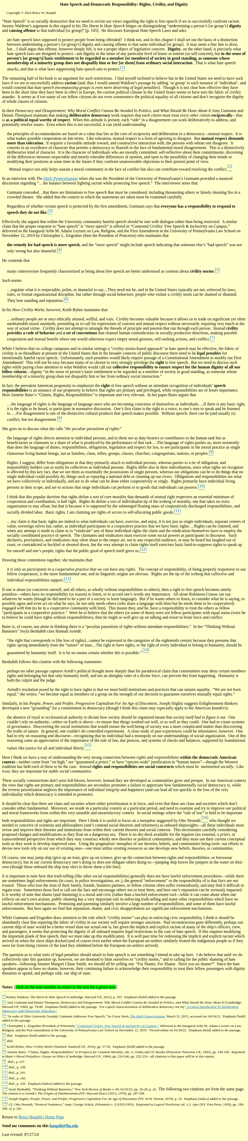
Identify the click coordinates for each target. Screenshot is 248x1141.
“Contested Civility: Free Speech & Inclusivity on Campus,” (117, 1026)
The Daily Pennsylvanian (147, 1016)
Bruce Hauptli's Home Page (41, 1117)
